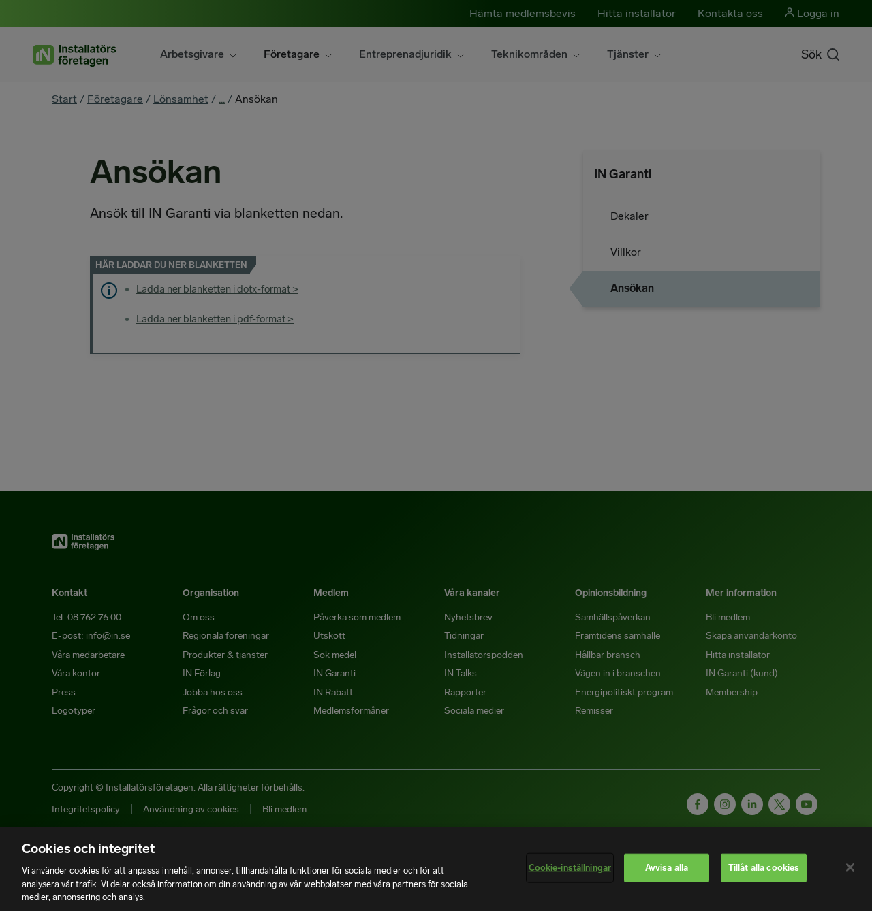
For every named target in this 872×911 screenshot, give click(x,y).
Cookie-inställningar (570, 868)
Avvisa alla (666, 868)
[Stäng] (850, 867)
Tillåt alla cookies (763, 868)
